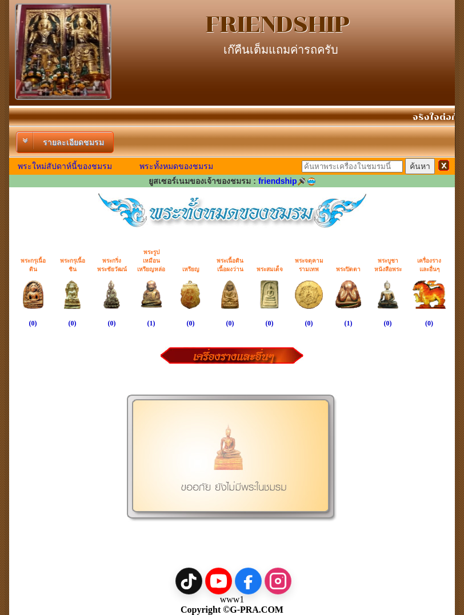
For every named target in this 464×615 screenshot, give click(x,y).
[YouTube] (218, 581)
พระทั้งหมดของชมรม (176, 166)
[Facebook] (248, 581)
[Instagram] (278, 581)
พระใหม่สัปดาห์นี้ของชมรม (65, 166)
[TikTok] (188, 581)
